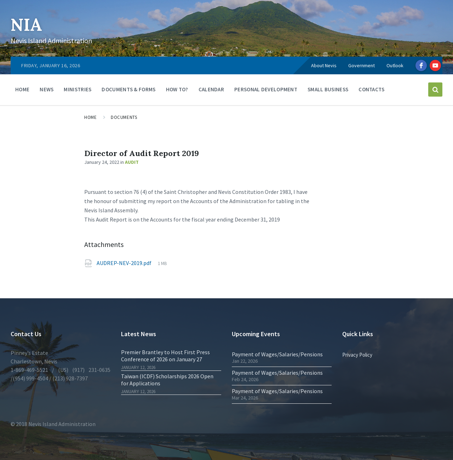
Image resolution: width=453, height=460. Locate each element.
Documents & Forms (128, 89)
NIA (26, 24)
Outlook (394, 65)
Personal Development (265, 89)
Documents (124, 117)
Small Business (328, 89)
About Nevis (324, 65)
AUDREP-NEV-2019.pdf (124, 262)
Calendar (211, 89)
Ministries (77, 89)
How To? (177, 89)
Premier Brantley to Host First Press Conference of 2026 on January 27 (165, 356)
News (46, 89)
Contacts (371, 89)
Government (361, 65)
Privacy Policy (357, 354)
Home (22, 89)
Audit (132, 162)
